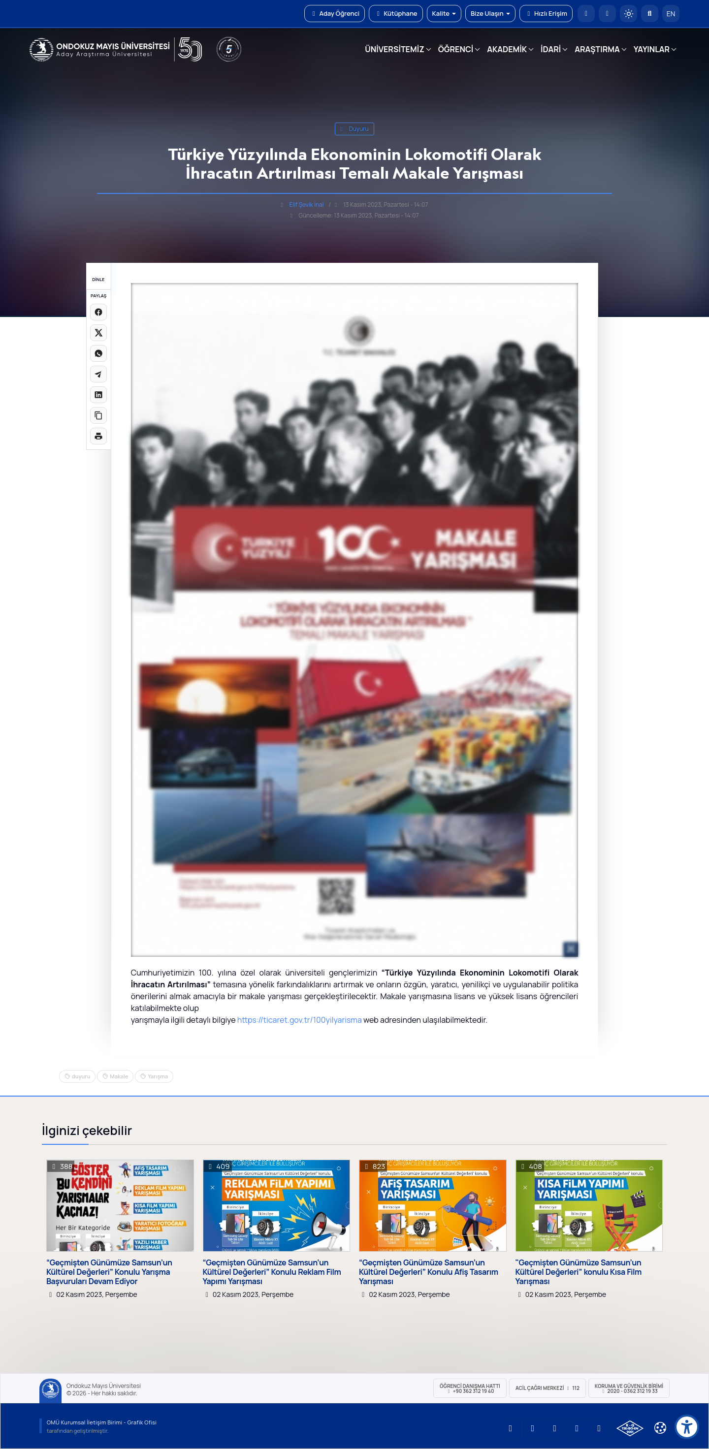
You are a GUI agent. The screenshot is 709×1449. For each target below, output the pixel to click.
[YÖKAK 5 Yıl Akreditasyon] (229, 49)
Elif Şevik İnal (307, 204)
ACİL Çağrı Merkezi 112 (548, 1388)
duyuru (354, 129)
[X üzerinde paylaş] (98, 332)
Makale (119, 1076)
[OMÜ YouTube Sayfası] (510, 1428)
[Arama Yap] (649, 13)
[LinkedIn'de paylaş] (98, 394)
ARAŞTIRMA (597, 49)
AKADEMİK (507, 49)
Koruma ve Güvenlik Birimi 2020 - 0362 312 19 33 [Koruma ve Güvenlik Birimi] (629, 1388)
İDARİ (551, 49)
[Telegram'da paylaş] (98, 374)
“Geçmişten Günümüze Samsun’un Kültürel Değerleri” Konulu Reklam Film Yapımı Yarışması (272, 1272)
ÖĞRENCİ (455, 49)
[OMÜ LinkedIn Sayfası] (533, 1428)
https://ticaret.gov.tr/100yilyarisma (299, 1019)
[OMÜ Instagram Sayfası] (555, 1428)
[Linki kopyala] (98, 415)
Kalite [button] (444, 13)
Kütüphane (395, 13)
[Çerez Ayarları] (660, 1427)
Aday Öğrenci (334, 13)
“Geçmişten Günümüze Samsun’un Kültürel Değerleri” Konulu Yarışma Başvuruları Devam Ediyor (109, 1272)
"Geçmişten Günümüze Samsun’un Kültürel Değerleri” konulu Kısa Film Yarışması (579, 1272)
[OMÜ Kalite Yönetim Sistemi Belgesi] (630, 1428)
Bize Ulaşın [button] (490, 13)
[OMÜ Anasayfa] (586, 13)
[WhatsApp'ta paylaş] (98, 353)
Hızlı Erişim (546, 13)
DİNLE (98, 279)
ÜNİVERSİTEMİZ (394, 49)
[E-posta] (607, 13)
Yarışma (158, 1076)
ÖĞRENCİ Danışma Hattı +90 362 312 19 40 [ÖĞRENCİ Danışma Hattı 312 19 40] (470, 1388)
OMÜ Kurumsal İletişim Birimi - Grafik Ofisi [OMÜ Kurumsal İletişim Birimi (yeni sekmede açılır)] (102, 1422)
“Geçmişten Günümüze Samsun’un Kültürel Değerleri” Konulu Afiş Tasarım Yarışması (428, 1272)
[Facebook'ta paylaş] (98, 312)
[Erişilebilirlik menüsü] (687, 1427)
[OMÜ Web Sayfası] (116, 49)
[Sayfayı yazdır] (98, 436)
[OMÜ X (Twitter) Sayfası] (577, 1428)
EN (671, 13)
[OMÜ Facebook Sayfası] (599, 1428)
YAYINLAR (652, 49)
